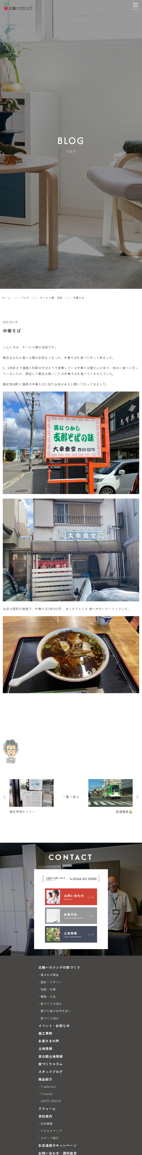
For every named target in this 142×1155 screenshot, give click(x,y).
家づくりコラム (50, 1064)
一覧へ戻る (71, 797)
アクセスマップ (51, 1131)
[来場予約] (71, 915)
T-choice (47, 1094)
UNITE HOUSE (51, 1101)
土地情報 (45, 1048)
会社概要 (47, 1123)
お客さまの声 (48, 1041)
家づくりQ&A (50, 1018)
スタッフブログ (50, 1071)
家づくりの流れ (51, 1004)
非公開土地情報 (50, 1056)
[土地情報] (71, 934)
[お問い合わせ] (71, 896)
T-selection (48, 1086)
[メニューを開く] (135, 6)
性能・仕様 (48, 989)
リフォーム (47, 1108)
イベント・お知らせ (54, 1025)
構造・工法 (48, 996)
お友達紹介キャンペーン (57, 1145)
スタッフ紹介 (50, 1138)
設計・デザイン (51, 982)
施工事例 (45, 1033)
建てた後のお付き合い (56, 1011)
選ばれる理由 (50, 975)
